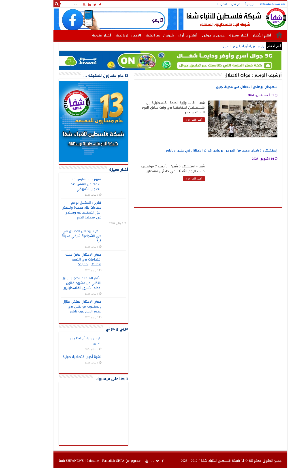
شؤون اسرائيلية (138, 35)
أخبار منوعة (80, 35)
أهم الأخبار (240, 35)
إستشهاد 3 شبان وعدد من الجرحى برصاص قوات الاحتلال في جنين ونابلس (199, 150)
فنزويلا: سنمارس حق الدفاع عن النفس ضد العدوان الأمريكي (64, 184)
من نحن (214, 4)
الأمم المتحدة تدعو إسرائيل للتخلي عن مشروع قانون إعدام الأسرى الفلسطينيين (60, 283)
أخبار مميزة (217, 35)
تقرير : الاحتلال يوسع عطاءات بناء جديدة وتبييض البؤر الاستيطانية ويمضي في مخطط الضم (60, 209)
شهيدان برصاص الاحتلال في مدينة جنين (225, 87)
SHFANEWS (54, 460)
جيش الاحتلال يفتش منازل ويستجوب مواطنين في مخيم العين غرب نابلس (60, 306)
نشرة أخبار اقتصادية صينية (60, 357)
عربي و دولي (192, 35)
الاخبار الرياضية (107, 35)
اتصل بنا (201, 4)
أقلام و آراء (166, 35)
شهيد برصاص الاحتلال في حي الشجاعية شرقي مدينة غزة (60, 236)
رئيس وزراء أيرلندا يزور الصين (222, 46)
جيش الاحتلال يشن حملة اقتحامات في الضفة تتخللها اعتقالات (62, 259)
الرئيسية (229, 4)
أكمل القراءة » (173, 119)
